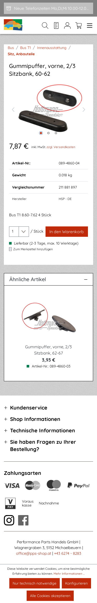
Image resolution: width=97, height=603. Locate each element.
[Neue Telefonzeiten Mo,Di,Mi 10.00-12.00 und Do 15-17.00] (48, 8)
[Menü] (88, 25)
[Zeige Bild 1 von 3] (41, 133)
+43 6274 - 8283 (67, 553)
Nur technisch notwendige (34, 583)
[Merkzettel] (56, 25)
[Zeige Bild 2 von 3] (48, 133)
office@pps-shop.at (33, 553)
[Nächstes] (84, 109)
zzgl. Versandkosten (61, 147)
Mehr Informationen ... (69, 574)
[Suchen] (45, 25)
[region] (48, 109)
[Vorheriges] (13, 109)
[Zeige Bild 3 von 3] (56, 133)
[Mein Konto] (67, 25)
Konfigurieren (76, 583)
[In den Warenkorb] (67, 231)
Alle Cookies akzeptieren (50, 595)
